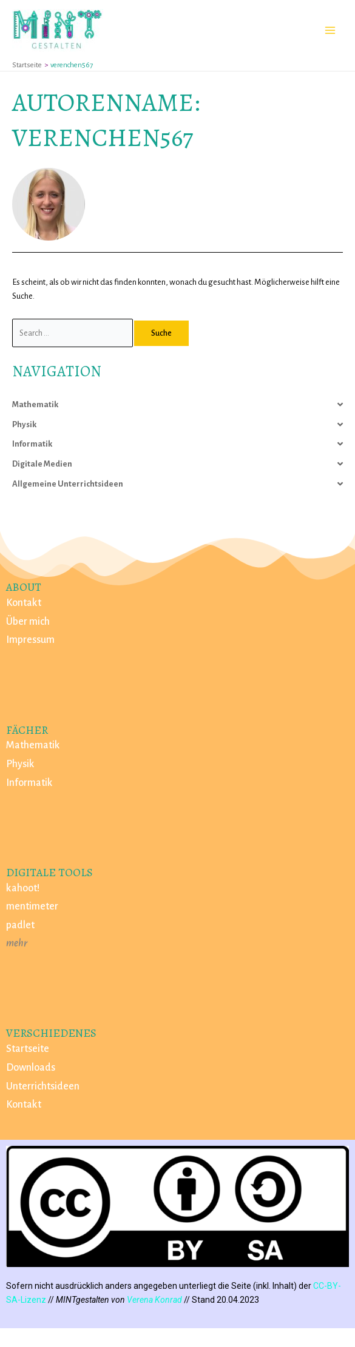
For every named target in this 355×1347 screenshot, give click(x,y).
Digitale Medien (42, 463)
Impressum (30, 639)
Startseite (27, 1048)
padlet (20, 925)
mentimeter (32, 906)
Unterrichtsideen (42, 1086)
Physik (24, 424)
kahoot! (23, 888)
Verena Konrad (154, 1300)
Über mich (28, 621)
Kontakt (23, 602)
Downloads (30, 1067)
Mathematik (35, 404)
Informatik (32, 443)
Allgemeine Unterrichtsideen (67, 483)
